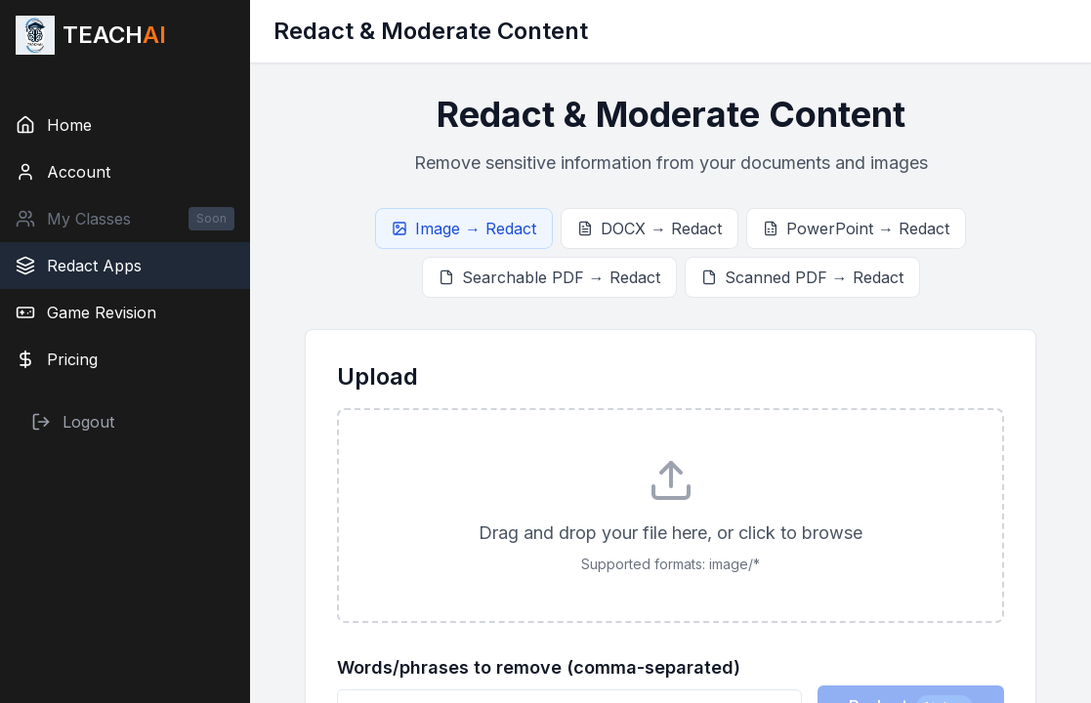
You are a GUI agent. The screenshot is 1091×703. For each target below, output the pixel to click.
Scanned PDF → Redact (802, 277)
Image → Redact (464, 228)
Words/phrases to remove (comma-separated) (538, 667)
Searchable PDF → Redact (549, 277)
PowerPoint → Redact (856, 228)
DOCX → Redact (649, 228)
